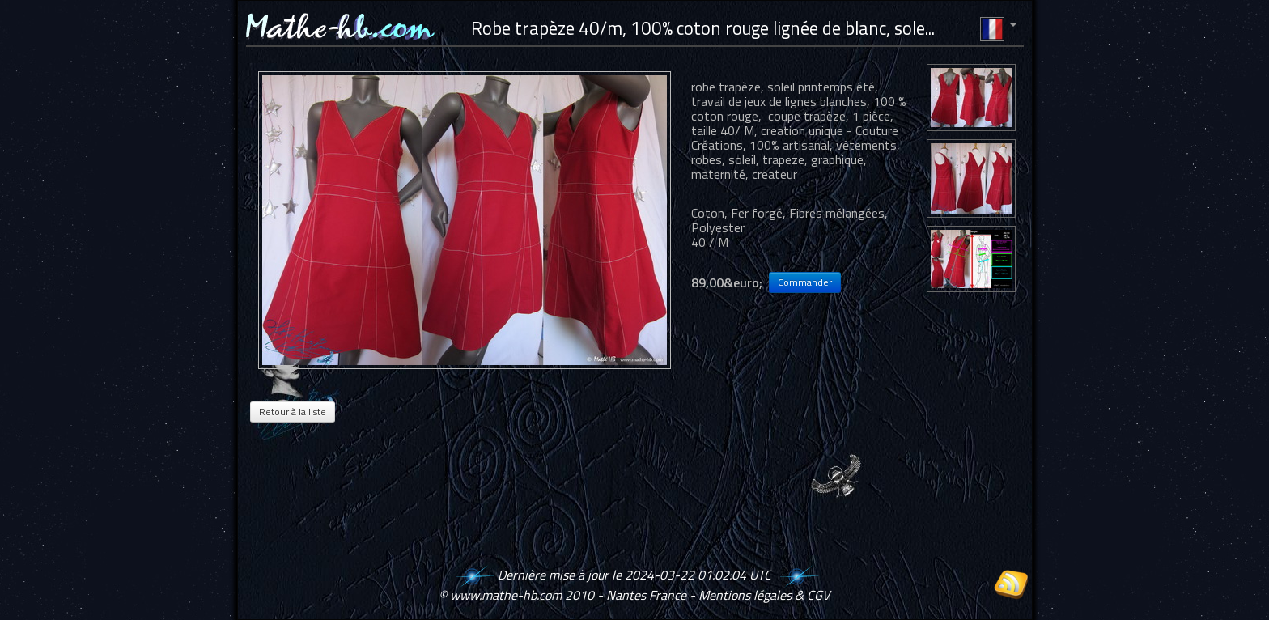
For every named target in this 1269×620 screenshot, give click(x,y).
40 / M (709, 242)
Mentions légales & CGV (764, 595)
